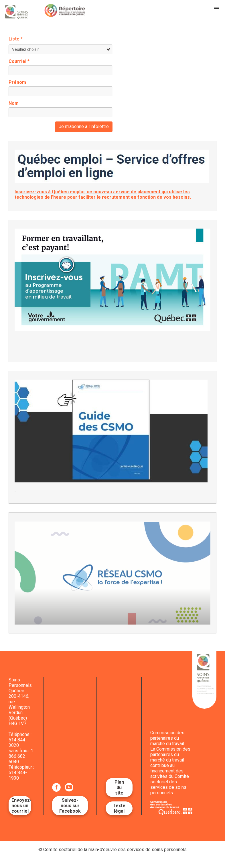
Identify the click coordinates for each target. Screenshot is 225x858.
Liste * (16, 39)
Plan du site (119, 787)
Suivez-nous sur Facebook (70, 805)
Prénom (17, 82)
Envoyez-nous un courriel (21, 805)
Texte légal (119, 808)
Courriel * (19, 61)
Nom (14, 103)
